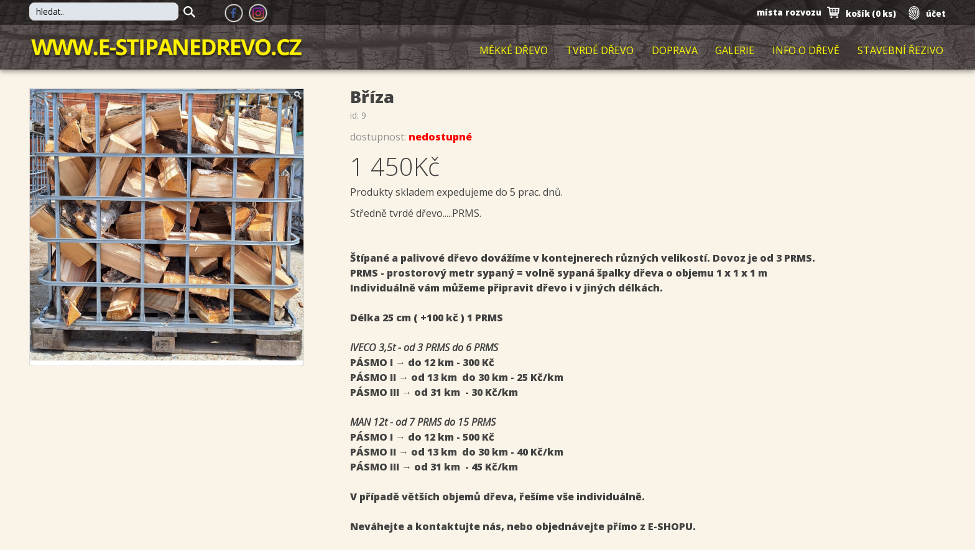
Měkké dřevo (513, 51)
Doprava (675, 51)
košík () (869, 13)
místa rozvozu (787, 13)
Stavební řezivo (900, 51)
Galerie (734, 51)
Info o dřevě (805, 51)
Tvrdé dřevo (600, 51)
